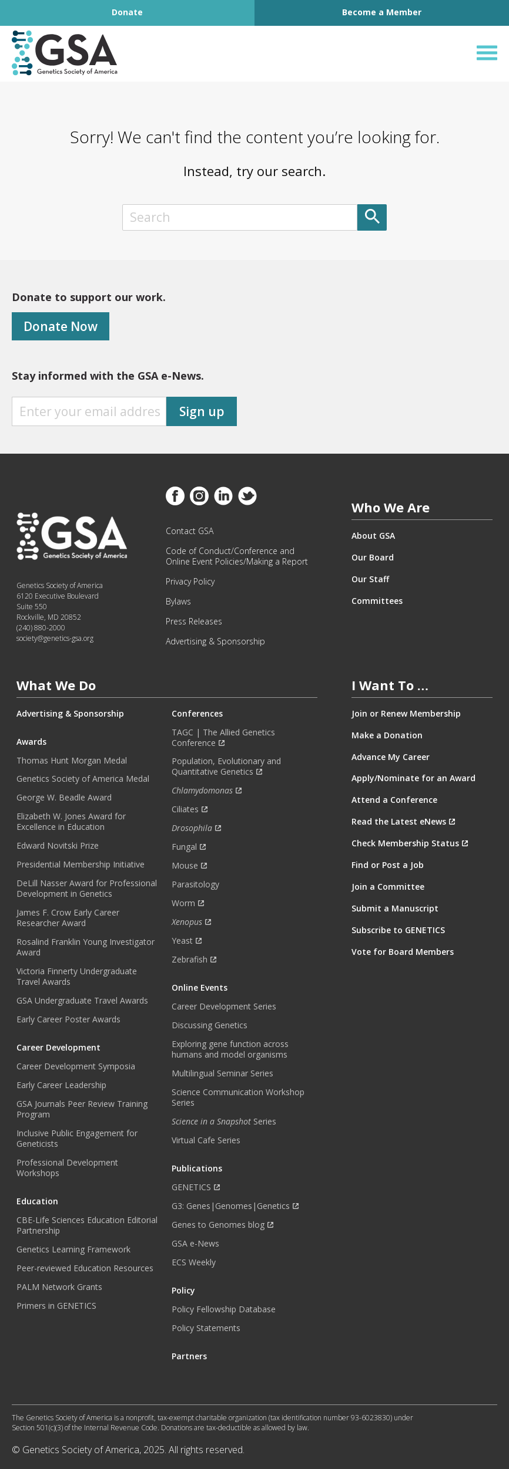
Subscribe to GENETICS (398, 930)
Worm (183, 903)
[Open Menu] (487, 53)
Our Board (372, 557)
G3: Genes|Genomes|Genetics (231, 1206)
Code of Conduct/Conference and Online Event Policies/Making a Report (237, 556)
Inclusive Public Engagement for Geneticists (77, 1138)
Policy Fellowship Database (224, 1309)
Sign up (202, 411)
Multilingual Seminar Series (222, 1073)
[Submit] (372, 217)
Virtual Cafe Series (206, 1140)
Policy (183, 1290)
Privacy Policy (190, 581)
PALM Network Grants (59, 1287)
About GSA (373, 536)
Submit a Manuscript (394, 908)
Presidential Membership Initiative (80, 864)
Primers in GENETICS (56, 1306)
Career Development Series (224, 1006)
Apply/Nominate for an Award (413, 778)
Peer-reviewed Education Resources (84, 1268)
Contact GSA (189, 531)
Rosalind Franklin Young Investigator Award (85, 947)
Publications (197, 1168)
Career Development (58, 1047)
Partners (189, 1356)
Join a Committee (387, 887)
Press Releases (194, 621)
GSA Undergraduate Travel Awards (82, 1000)
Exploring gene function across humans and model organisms (230, 1049)
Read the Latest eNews (398, 821)
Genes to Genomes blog (218, 1225)
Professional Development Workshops (67, 1167)
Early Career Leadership (61, 1085)
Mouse (185, 865)
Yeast (182, 941)
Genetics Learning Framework (73, 1249)
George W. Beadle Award (64, 797)
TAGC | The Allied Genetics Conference (223, 737)
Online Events (199, 987)
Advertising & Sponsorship (215, 641)
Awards (31, 742)
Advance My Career (390, 757)
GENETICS (191, 1187)
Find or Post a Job (387, 865)
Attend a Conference (394, 800)
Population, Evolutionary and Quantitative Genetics (226, 766)
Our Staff (370, 579)
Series (224, 1121)
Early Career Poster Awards (68, 1019)
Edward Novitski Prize (57, 845)
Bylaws (178, 601)
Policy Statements (206, 1328)
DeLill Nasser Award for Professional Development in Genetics (86, 888)
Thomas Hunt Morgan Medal (71, 760)
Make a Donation (387, 735)
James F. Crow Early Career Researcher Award (67, 917)
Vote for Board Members (402, 952)
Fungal (184, 847)
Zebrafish (189, 959)
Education (37, 1201)
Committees (377, 601)
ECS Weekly (194, 1262)
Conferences (197, 713)
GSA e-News (195, 1243)
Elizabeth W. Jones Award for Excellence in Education (71, 821)
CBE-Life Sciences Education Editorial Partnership (87, 1225)
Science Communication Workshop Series (238, 1097)
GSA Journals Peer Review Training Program (82, 1109)
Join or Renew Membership (406, 713)
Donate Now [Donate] (61, 326)
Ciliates (185, 809)
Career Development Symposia (75, 1066)
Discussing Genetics (209, 1025)
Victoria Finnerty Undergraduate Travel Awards (76, 976)
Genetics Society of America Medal (82, 779)
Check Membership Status (405, 843)
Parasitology (195, 884)
